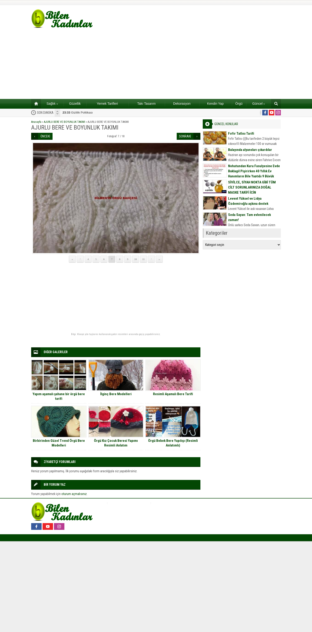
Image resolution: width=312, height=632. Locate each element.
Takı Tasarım (146, 103)
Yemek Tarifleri (107, 103)
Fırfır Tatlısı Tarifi (241, 133)
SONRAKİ (185, 136)
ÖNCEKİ (45, 136)
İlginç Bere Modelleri (116, 394)
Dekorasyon (182, 103)
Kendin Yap (215, 103)
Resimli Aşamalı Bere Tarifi (173, 394)
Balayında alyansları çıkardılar (250, 150)
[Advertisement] (156, 64)
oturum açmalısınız (74, 494)
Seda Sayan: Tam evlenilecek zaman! (249, 217)
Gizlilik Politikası (78, 112)
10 (135, 259)
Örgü (238, 103)
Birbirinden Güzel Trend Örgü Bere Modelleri (59, 443)
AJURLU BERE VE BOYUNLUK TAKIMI (64, 122)
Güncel (258, 103)
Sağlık (52, 103)
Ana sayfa (34, 103)
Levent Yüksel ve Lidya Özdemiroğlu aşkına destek (248, 201)
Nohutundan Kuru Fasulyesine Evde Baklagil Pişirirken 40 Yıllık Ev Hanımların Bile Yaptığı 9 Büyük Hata (254, 173)
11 (143, 259)
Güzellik (75, 103)
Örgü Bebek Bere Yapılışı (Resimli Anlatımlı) (173, 443)
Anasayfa (36, 122)
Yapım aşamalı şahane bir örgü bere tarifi (59, 396)
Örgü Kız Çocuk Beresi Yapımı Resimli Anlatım (116, 443)
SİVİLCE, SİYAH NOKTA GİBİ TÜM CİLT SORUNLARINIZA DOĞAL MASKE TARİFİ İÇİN (252, 187)
